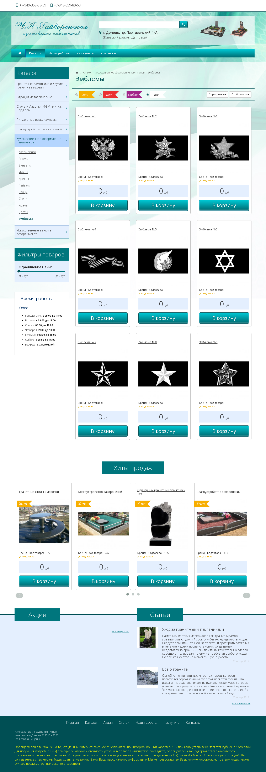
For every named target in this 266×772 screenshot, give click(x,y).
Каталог (35, 53)
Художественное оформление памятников (120, 72)
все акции (118, 631)
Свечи (23, 198)
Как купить (85, 53)
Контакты (108, 53)
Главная (72, 722)
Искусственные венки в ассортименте (42, 232)
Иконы (23, 172)
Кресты (24, 178)
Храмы (23, 205)
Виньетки (25, 165)
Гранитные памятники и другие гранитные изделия (42, 85)
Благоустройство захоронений (42, 129)
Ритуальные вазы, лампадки (42, 119)
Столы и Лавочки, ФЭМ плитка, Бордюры (42, 108)
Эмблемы (154, 72)
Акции (108, 722)
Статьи (124, 722)
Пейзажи (25, 185)
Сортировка (217, 94)
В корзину (103, 205)
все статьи (239, 703)
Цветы (23, 212)
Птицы (23, 192)
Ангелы (23, 158)
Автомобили (27, 152)
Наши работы (59, 53)
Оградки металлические (42, 97)
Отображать (240, 94)
